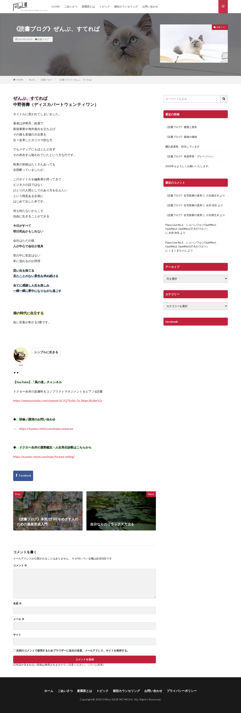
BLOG (32, 79)
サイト (17, 634)
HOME (56, 6)
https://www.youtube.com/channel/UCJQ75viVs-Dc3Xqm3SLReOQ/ (57, 400)
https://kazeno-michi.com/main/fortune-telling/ (44, 456)
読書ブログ (43, 39)
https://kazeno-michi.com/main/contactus (46, 428)
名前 (17, 603)
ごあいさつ (70, 6)
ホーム (48, 690)
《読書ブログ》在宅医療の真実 (183, 195)
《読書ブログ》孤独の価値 (181, 136)
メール (18, 619)
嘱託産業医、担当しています (182, 146)
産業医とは (88, 6)
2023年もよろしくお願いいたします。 (188, 166)
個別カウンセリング (126, 6)
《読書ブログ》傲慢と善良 (181, 127)
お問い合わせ (150, 6)
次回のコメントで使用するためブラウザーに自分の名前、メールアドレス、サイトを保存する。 (73, 650)
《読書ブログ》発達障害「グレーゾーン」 (190, 156)
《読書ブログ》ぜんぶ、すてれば (75, 79)
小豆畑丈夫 (212, 195)
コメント (20, 565)
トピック (104, 6)
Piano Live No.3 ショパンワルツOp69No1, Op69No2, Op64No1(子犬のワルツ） (191, 226)
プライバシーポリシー (182, 690)
